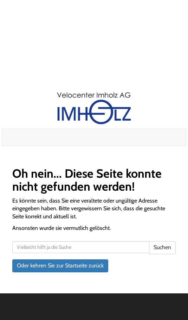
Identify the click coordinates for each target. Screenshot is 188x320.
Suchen (162, 247)
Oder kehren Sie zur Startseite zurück (60, 265)
